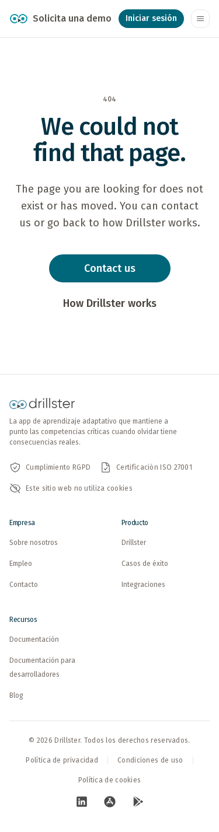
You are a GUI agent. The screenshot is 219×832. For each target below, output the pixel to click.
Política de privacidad (62, 760)
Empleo (20, 564)
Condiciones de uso (150, 760)
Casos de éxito (144, 564)
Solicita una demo (72, 18)
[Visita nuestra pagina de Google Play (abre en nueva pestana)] (138, 802)
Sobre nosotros (33, 543)
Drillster (133, 543)
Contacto (23, 585)
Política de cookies (109, 780)
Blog (16, 695)
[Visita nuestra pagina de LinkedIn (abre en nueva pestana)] (82, 802)
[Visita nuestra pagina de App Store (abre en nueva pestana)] (110, 802)
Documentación (34, 639)
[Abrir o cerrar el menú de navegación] (200, 18)
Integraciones (143, 585)
